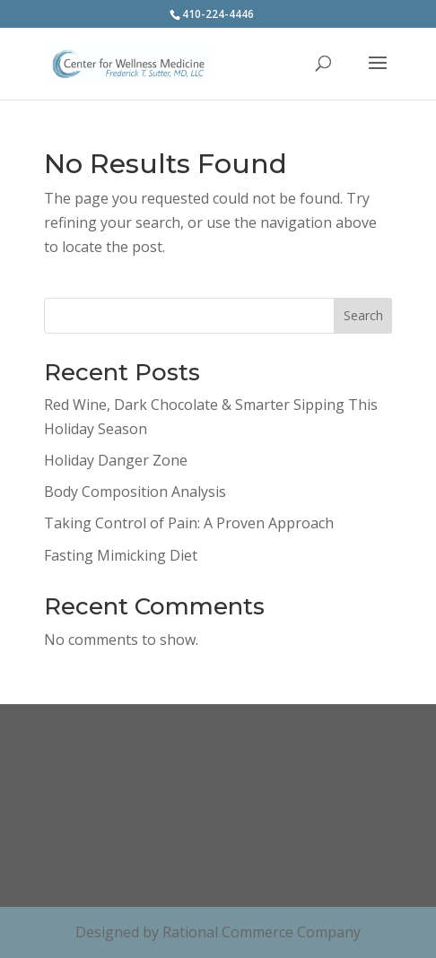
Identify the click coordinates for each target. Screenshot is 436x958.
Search (363, 315)
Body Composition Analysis (135, 491)
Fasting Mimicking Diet (120, 555)
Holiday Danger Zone (115, 460)
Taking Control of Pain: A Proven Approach (189, 523)
